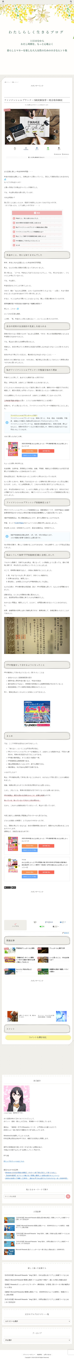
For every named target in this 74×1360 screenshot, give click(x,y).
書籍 (13, 887)
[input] (34, 1196)
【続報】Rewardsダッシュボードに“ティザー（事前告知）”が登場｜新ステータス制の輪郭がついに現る (37, 1286)
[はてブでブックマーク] (37, 148)
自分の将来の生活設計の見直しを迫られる (28, 223)
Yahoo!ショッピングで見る (29, 455)
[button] (59, 148)
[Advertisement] (37, 91)
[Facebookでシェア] (26, 148)
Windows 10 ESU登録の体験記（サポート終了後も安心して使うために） (31, 1173)
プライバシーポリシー (29, 1354)
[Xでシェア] (15, 148)
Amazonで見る (29, 451)
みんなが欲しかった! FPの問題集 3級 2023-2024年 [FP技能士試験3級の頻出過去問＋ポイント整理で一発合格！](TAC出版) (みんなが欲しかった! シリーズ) (45, 865)
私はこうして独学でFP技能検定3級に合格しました (31, 236)
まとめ (18, 245)
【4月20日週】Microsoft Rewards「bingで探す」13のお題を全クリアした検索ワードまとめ (36, 1275)
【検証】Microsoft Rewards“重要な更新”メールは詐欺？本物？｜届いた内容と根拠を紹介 (35, 1280)
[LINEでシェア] (48, 148)
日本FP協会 (19, 523)
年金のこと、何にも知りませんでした (27, 218)
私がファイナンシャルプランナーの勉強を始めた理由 (31, 227)
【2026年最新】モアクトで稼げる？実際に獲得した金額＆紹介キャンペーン (32, 1175)
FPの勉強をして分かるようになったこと (28, 240)
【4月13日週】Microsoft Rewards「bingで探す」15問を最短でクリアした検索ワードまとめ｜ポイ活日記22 (36, 1301)
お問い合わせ (47, 1354)
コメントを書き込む (38, 1037)
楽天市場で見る (46, 451)
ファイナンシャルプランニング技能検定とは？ (30, 232)
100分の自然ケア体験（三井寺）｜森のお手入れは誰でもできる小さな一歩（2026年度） (36, 1178)
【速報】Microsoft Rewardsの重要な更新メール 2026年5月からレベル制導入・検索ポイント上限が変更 (36, 1293)
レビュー (7, 887)
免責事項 (39, 1354)
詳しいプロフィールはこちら (14, 1161)
